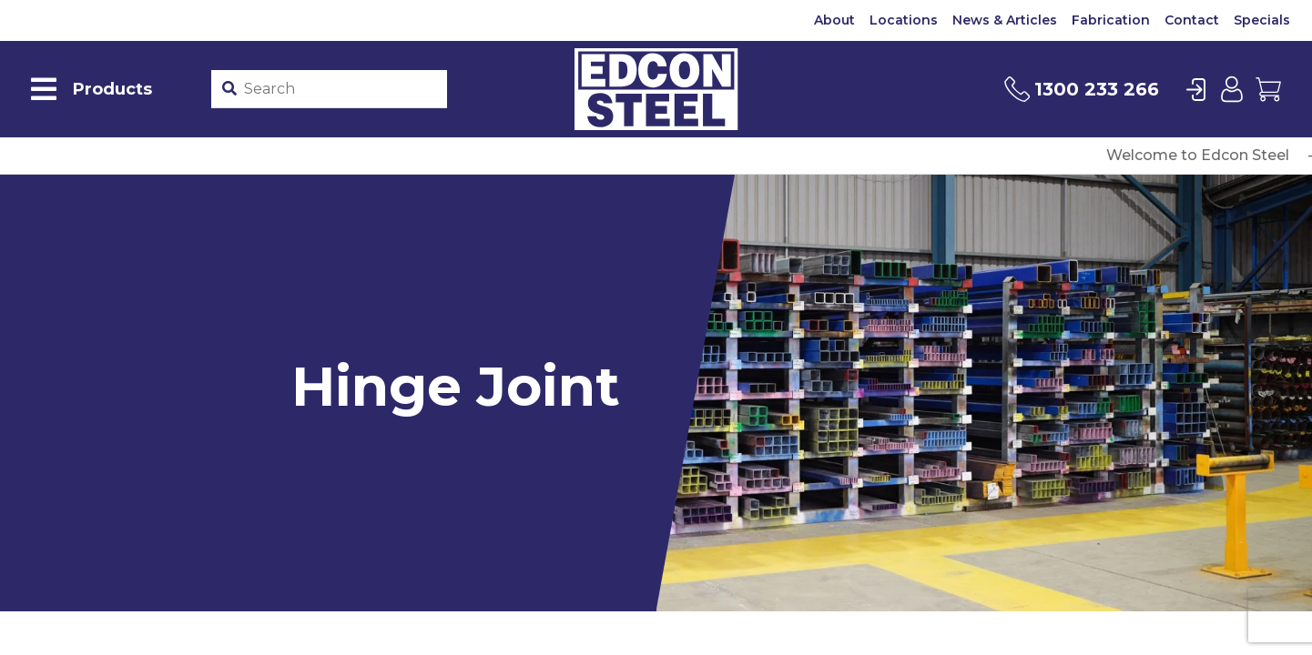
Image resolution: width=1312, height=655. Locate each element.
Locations (904, 20)
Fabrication (1111, 20)
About (834, 20)
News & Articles (1004, 20)
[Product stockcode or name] (341, 89)
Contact (1192, 20)
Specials (1262, 20)
